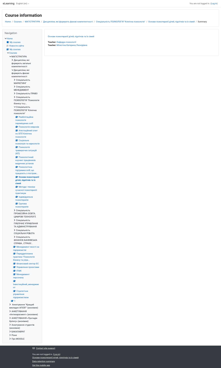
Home (8, 21)
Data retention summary (43, 361)
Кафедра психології (66, 42)
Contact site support (43, 348)
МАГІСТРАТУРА (32, 21)
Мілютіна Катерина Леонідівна (72, 45)
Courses (18, 21)
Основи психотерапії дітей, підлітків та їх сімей (171, 21)
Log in (214, 3)
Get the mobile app (41, 365)
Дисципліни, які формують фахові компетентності (68, 21)
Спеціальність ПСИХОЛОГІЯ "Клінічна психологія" (120, 21)
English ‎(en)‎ (21, 3)
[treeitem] (22, 188)
